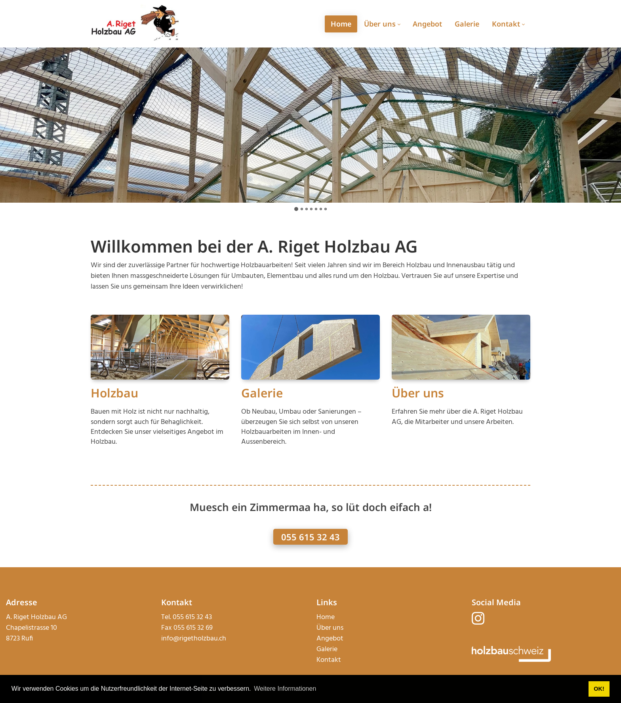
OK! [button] (599, 689)
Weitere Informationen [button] (285, 688)
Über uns (418, 393)
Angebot (329, 638)
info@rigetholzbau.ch (193, 638)
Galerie (262, 393)
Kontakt (328, 660)
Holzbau (114, 393)
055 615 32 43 (310, 537)
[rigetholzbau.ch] (135, 23)
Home (325, 617)
